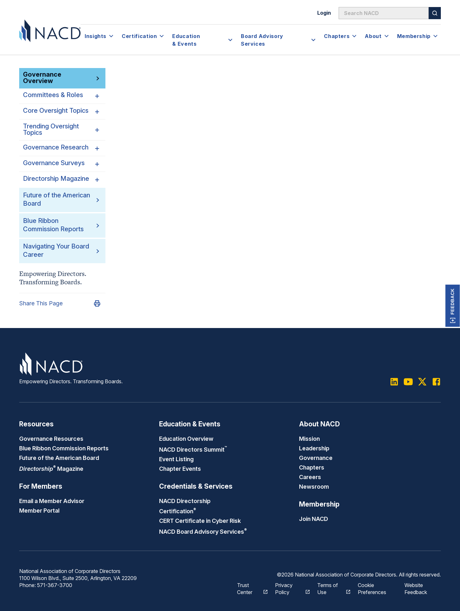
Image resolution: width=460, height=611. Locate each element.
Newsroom (314, 486)
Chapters (311, 467)
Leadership (314, 448)
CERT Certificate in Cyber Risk (200, 520)
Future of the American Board (59, 457)
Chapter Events (180, 468)
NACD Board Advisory (203, 531)
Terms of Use (330, 588)
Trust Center (248, 588)
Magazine (51, 468)
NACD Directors (193, 449)
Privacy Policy (289, 588)
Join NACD (313, 518)
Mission (309, 438)
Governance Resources (51, 438)
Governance (316, 457)
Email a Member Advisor (51, 500)
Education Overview (186, 438)
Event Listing (176, 458)
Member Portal (39, 510)
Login (324, 13)
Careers (310, 476)
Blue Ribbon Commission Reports (64, 448)
